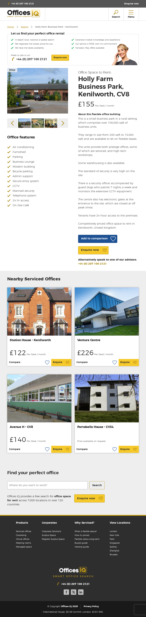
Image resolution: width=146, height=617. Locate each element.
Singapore (115, 543)
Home (10, 27)
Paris (112, 539)
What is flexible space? (86, 531)
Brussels (113, 555)
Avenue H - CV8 (21, 427)
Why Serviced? (84, 522)
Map (12, 70)
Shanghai (114, 551)
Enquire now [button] (60, 58)
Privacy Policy (91, 606)
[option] (37, 91)
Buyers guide (81, 543)
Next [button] (63, 123)
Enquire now (90, 498)
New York (114, 535)
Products (22, 522)
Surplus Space (49, 535)
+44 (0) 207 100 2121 (92, 263)
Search (24, 27)
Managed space (24, 547)
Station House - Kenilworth (30, 340)
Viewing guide (82, 547)
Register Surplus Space (53, 539)
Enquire (61, 362)
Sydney (113, 547)
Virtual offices (22, 539)
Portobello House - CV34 (95, 427)
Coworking (21, 535)
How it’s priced (82, 535)
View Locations (120, 522)
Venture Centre (88, 340)
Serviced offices (23, 531)
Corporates (49, 522)
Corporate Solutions (51, 531)
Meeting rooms (23, 543)
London (113, 531)
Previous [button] (12, 123)
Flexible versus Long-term (87, 539)
